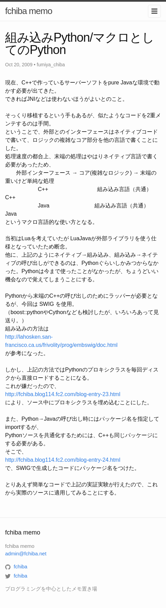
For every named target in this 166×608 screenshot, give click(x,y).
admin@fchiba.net (25, 553)
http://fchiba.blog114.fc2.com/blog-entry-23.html (62, 394)
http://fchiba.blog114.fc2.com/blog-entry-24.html (62, 460)
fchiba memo (28, 11)
